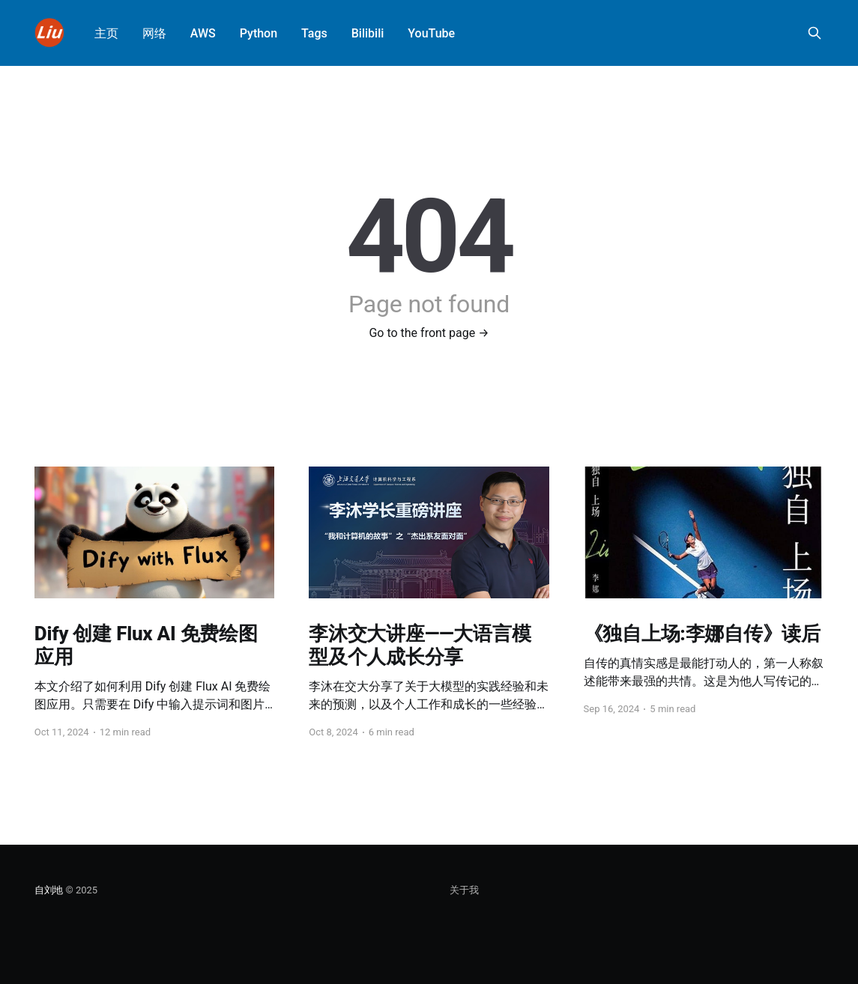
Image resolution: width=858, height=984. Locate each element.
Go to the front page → (429, 333)
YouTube (431, 33)
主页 (106, 33)
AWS (203, 33)
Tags (314, 33)
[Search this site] (815, 33)
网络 (154, 33)
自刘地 (48, 890)
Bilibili (367, 33)
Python (258, 33)
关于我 (464, 890)
